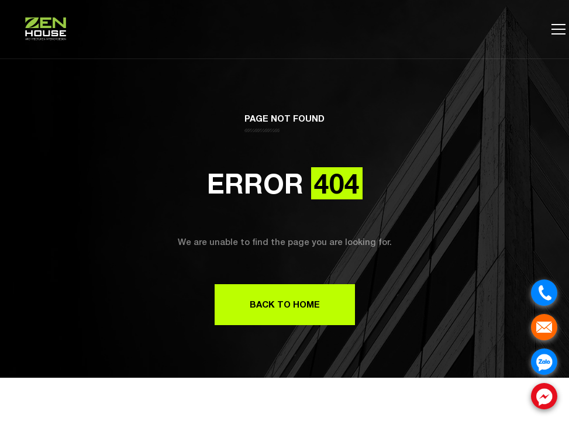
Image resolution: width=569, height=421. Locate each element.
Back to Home (285, 304)
